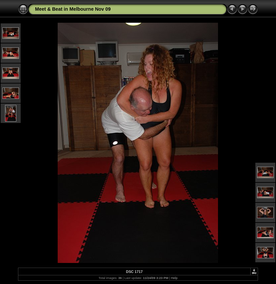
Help (174, 278)
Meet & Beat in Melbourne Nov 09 (73, 9)
